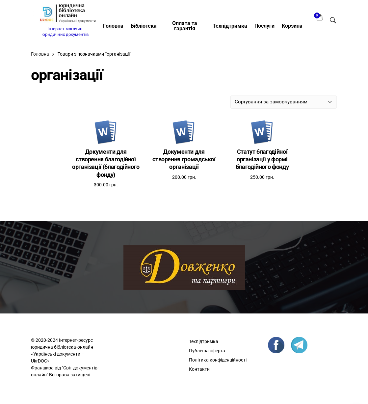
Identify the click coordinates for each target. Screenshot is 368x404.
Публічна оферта (207, 350)
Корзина (292, 26)
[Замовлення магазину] (283, 102)
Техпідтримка (230, 26)
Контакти (199, 369)
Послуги (264, 26)
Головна (113, 26)
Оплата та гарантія (184, 26)
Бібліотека (144, 26)
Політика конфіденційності (218, 360)
